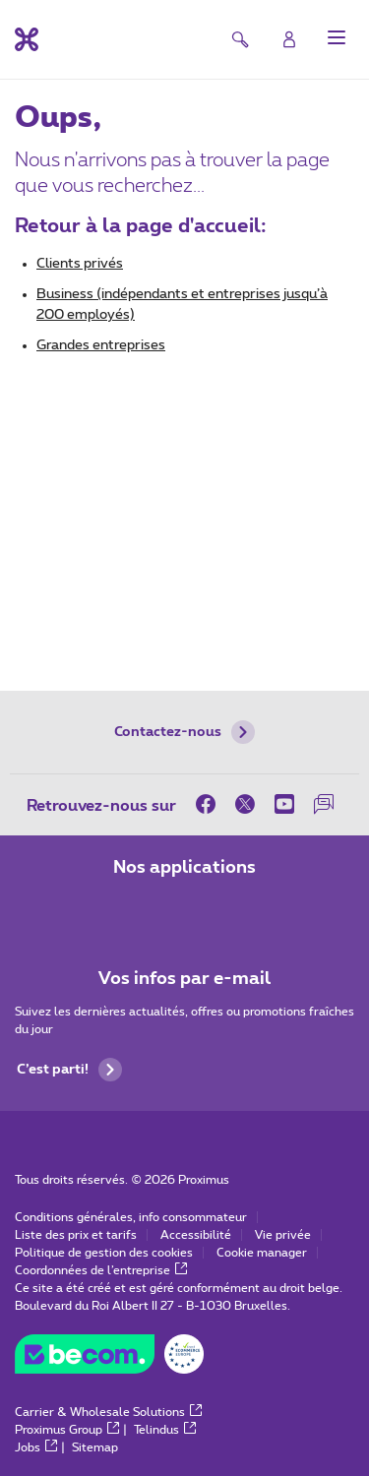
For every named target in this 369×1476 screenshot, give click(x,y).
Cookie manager (261, 1253)
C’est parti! (69, 1069)
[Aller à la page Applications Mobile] (130, 909)
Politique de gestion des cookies (104, 1253)
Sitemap (95, 1447)
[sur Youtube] (284, 804)
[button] (336, 37)
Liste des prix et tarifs (76, 1235)
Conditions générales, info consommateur (131, 1217)
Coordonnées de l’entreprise (101, 1270)
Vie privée (283, 1235)
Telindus (165, 1430)
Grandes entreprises (100, 345)
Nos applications (184, 868)
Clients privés (79, 264)
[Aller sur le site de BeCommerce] (109, 1359)
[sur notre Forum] (323, 804)
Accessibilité (195, 1235)
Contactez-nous (184, 732)
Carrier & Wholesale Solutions (108, 1412)
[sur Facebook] (210, 804)
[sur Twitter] (245, 804)
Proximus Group (67, 1430)
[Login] (289, 39)
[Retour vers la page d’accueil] (26, 39)
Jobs (36, 1447)
